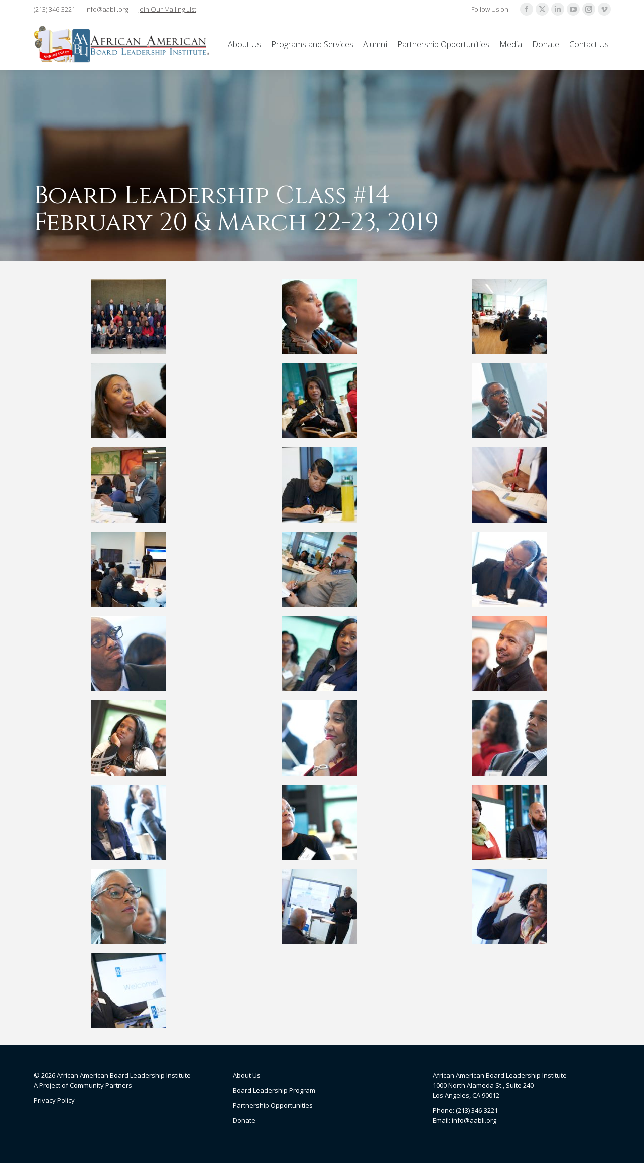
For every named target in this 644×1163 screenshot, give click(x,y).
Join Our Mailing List (167, 9)
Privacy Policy (54, 1100)
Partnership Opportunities (273, 1105)
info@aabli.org (106, 9)
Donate (244, 1120)
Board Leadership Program (274, 1090)
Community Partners (101, 1085)
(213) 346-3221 (54, 9)
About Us (247, 1075)
